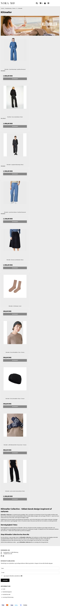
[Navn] (30, 568)
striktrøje (32, 538)
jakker (2, 521)
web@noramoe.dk (8, 553)
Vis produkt (15, 78)
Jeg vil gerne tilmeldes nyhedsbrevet (16, 576)
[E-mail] (30, 572)
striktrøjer (50, 519)
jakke (47, 538)
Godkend (5, 580)
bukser (8, 521)
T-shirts (19, 521)
